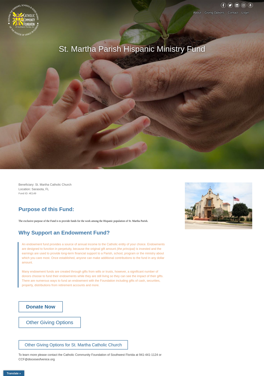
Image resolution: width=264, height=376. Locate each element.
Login (245, 12)
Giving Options (214, 12)
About (197, 12)
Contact (233, 12)
